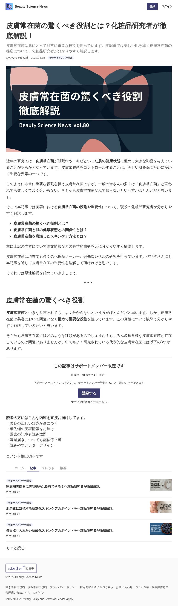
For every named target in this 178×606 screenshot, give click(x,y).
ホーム (19, 468)
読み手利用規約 (37, 587)
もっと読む (15, 548)
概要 (63, 468)
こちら (103, 402)
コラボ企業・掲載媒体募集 (151, 587)
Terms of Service (55, 599)
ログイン (166, 6)
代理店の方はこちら (18, 592)
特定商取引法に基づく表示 (96, 587)
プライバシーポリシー (63, 587)
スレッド (48, 468)
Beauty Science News (31, 6)
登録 (152, 6)
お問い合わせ (124, 587)
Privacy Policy (30, 599)
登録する (89, 393)
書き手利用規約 (15, 587)
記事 (33, 468)
